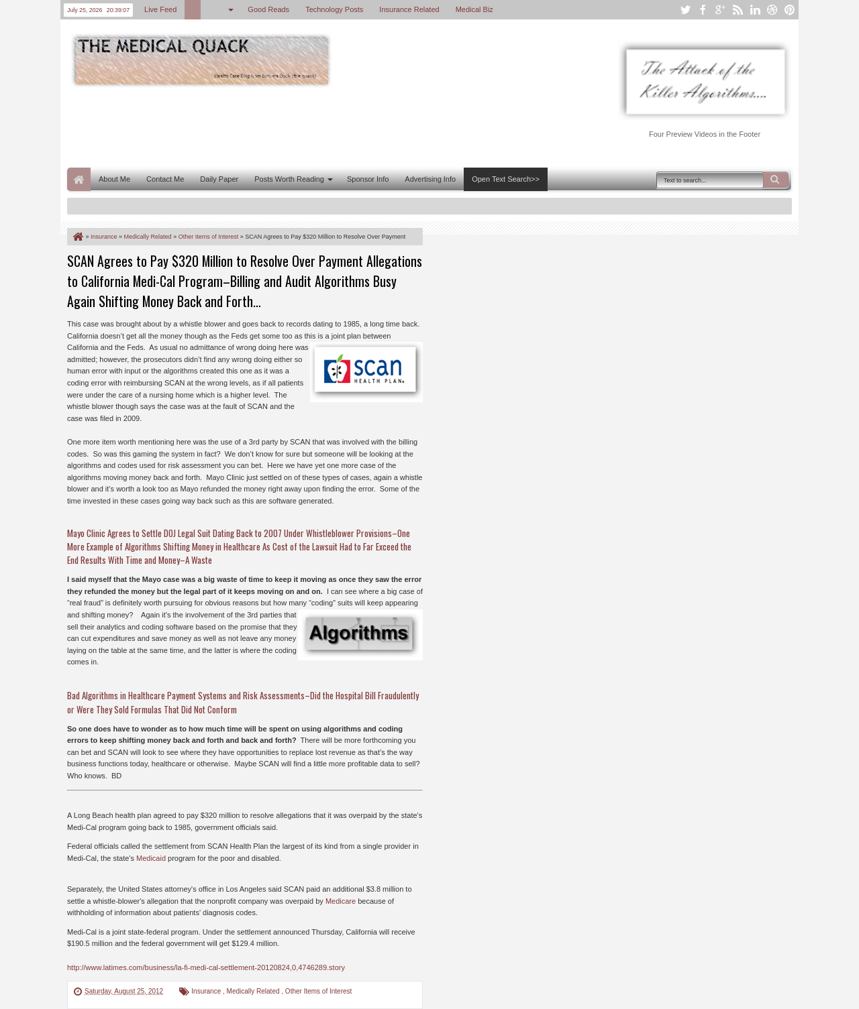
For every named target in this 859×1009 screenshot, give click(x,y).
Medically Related (254, 991)
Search (776, 180)
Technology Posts (334, 9)
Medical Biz (474, 9)
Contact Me (165, 179)
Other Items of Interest (318, 991)
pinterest (790, 9)
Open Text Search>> (506, 179)
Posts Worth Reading (289, 179)
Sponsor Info (368, 179)
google (720, 9)
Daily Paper (219, 179)
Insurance (207, 991)
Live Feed (160, 9)
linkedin (755, 9)
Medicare (340, 901)
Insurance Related (409, 9)
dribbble (772, 9)
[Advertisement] (311, 126)
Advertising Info (430, 179)
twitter (685, 9)
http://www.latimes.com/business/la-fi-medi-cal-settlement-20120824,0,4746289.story (206, 967)
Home (79, 179)
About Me (114, 179)
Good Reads (268, 9)
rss (737, 9)
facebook (702, 9)
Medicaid (151, 858)
